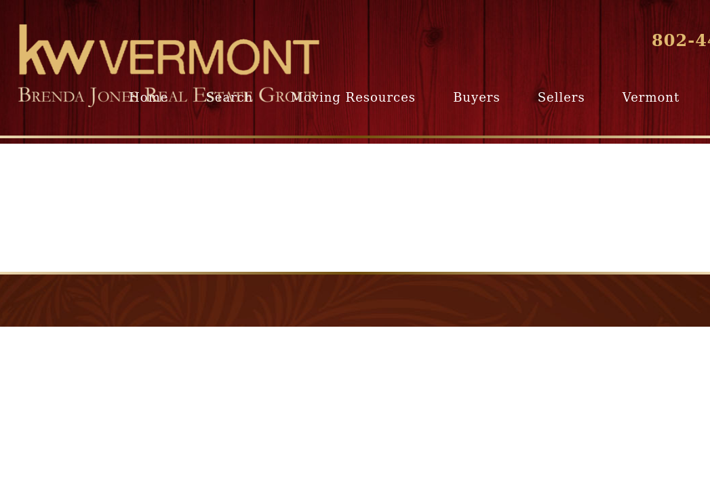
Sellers (561, 97)
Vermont (651, 97)
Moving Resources (353, 97)
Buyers (476, 97)
